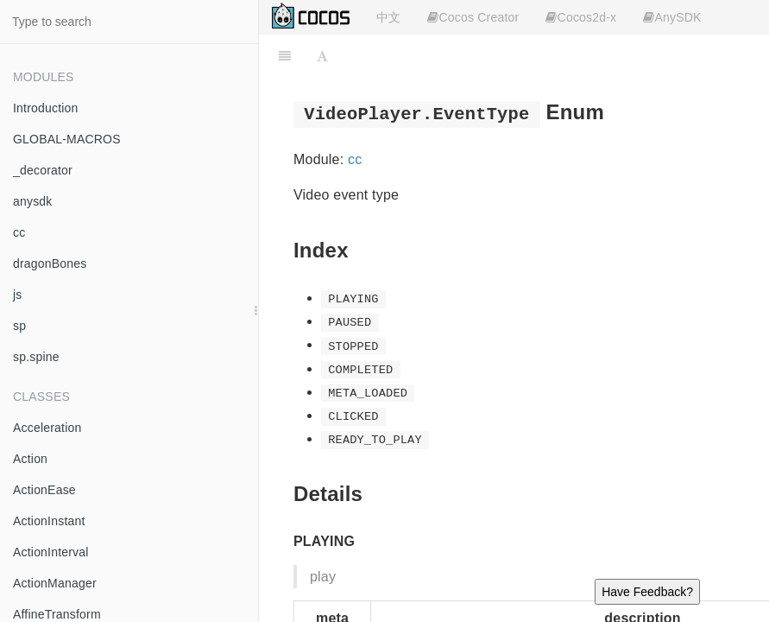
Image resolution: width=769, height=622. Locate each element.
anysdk (33, 201)
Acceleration (47, 428)
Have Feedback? (647, 592)
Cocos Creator (473, 17)
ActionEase (44, 490)
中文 (388, 17)
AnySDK (672, 17)
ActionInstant (49, 521)
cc (19, 232)
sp (19, 326)
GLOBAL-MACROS (67, 139)
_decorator (42, 170)
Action (30, 459)
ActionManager (55, 583)
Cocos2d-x (580, 17)
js (17, 294)
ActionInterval (51, 552)
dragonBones (50, 263)
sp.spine (36, 357)
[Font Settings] (322, 56)
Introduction (46, 108)
